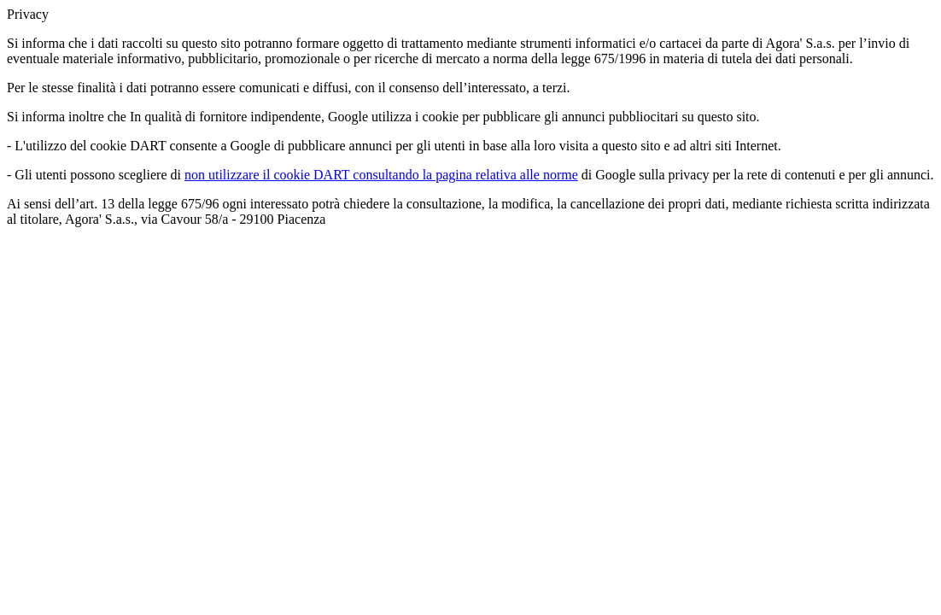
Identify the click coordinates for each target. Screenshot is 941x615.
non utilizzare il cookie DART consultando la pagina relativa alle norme (381, 174)
